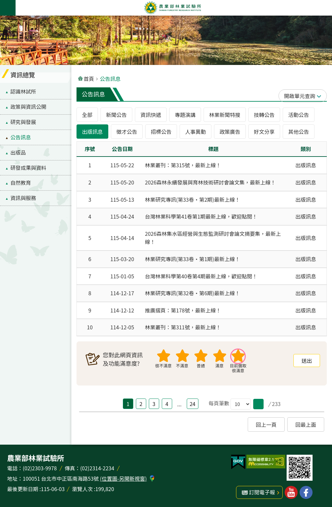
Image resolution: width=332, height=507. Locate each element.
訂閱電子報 (262, 492)
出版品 (18, 152)
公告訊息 (20, 137)
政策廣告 (229, 131)
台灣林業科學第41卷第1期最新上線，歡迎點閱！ (201, 216)
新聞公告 (116, 115)
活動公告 (298, 115)
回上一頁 (266, 424)
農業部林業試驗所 (172, 8)
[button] (258, 404)
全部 (87, 115)
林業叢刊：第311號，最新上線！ (183, 327)
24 (193, 404)
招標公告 (161, 131)
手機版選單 (8, 8)
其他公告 (298, 131)
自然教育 (20, 182)
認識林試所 (23, 91)
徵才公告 (126, 131)
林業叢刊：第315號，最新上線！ (183, 165)
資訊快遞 (150, 115)
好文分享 (264, 131)
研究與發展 (23, 122)
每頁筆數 (218, 403)
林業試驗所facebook (306, 492)
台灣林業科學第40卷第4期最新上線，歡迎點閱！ (201, 276)
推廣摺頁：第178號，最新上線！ (183, 310)
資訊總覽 (22, 74)
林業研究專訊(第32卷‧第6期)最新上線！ (192, 293)
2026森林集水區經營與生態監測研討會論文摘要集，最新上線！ (213, 238)
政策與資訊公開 (28, 106)
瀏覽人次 (82, 489)
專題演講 (185, 115)
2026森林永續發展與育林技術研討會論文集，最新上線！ (210, 182)
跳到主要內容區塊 (3, 3)
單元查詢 (304, 96)
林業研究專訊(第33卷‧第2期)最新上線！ (192, 199)
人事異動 (195, 131)
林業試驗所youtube (291, 492)
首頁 (89, 78)
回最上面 (305, 424)
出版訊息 (92, 131)
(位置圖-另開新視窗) (123, 478)
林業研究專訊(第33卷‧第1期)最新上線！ (192, 259)
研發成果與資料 (28, 167)
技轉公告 (264, 115)
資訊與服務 (23, 198)
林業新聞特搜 (224, 115)
